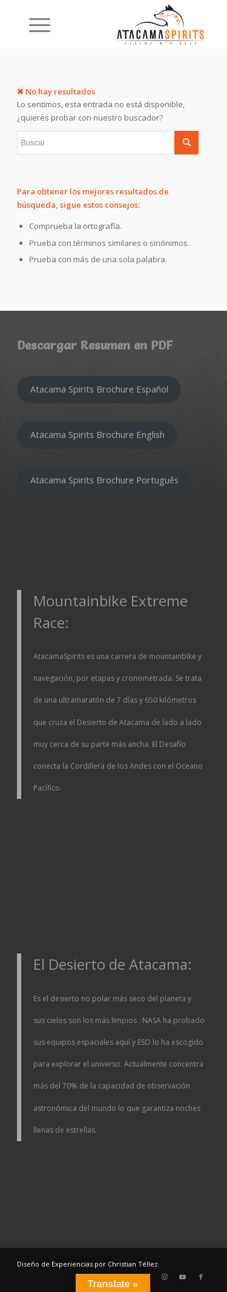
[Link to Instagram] (165, 1277)
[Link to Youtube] (183, 1277)
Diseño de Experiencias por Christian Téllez (87, 1263)
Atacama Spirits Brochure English (97, 434)
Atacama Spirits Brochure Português (104, 480)
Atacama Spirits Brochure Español (99, 389)
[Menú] (33, 24)
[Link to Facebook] (201, 1277)
